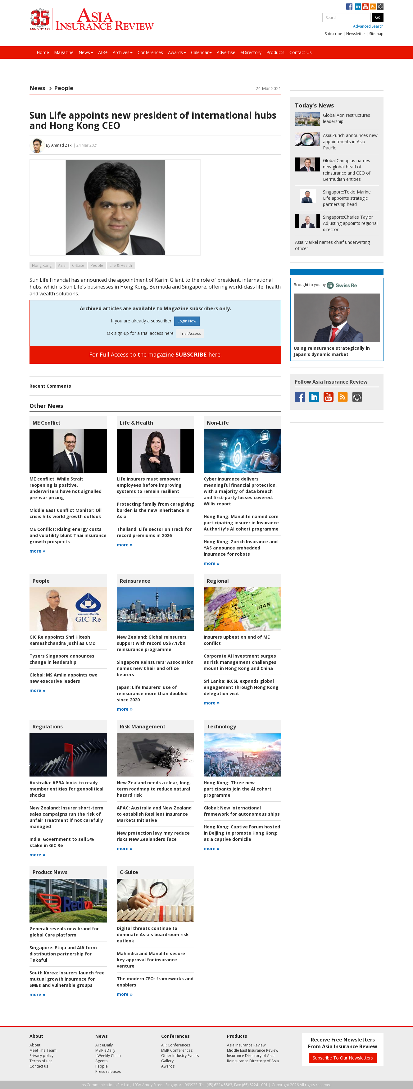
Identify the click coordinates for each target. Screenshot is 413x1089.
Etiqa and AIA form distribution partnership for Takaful (63, 954)
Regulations (48, 726)
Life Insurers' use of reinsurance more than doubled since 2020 (152, 693)
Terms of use (41, 1061)
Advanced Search (368, 26)
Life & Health (121, 265)
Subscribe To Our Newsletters (343, 1058)
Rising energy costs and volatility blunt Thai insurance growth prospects (68, 535)
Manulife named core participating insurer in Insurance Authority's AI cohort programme (241, 522)
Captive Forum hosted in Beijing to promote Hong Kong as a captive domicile (242, 833)
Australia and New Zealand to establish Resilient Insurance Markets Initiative (154, 814)
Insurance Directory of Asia (251, 1055)
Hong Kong (42, 265)
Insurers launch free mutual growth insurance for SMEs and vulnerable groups (67, 979)
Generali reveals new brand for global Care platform (64, 932)
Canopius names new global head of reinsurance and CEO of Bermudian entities (346, 169)
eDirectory (250, 52)
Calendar (201, 52)
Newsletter (355, 33)
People (63, 88)
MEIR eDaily (105, 1050)
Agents (101, 1061)
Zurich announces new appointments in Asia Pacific (350, 141)
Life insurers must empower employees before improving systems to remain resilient (149, 485)
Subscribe (333, 33)
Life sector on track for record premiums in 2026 (154, 532)
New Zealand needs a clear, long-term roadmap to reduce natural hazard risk (154, 789)
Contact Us (300, 52)
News (86, 52)
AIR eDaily (104, 1045)
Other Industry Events (180, 1055)
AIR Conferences (175, 1045)
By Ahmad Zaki (59, 145)
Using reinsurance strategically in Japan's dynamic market (332, 351)
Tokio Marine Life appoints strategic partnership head (347, 198)
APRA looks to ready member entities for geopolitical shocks (66, 789)
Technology (221, 726)
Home (43, 52)
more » (37, 551)
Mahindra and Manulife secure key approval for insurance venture (151, 959)
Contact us (39, 1066)
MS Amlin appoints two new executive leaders (64, 678)
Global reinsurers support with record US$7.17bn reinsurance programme (152, 643)
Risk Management (143, 726)
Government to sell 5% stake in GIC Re (62, 842)
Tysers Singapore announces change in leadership (62, 659)
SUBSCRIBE (191, 354)
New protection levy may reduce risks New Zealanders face (153, 836)
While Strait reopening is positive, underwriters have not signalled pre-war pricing (66, 488)
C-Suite (78, 265)
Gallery (167, 1061)
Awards (177, 52)
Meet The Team (43, 1050)
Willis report (240, 491)
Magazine (64, 52)
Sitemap (376, 33)
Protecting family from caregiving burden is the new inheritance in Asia (155, 510)
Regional (218, 580)
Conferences (150, 52)
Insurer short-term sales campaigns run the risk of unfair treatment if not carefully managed (66, 817)
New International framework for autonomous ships (242, 811)
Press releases (108, 1071)
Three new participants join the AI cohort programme (237, 789)
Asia (62, 265)
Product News (50, 872)
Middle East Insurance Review (252, 1050)
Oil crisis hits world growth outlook (66, 513)
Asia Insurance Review (246, 1045)
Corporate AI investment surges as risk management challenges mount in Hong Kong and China (240, 662)
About (35, 1045)
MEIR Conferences (177, 1050)
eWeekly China (108, 1055)
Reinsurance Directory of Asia (253, 1061)
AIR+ (103, 52)
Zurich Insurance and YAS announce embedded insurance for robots (241, 548)
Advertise (226, 52)
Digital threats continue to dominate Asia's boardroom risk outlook (153, 934)
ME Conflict (47, 422)
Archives (123, 52)
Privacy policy (41, 1055)
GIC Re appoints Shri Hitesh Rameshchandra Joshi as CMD (63, 640)
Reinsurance (135, 580)
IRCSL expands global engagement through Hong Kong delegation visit (241, 687)
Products (275, 52)
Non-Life (218, 422)
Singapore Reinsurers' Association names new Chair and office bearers (155, 668)
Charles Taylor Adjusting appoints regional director (350, 223)
